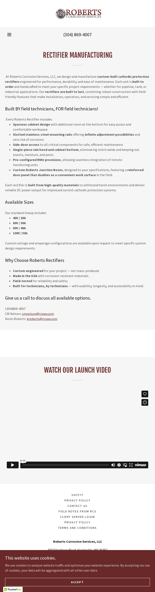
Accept (77, 582)
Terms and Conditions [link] (77, 528)
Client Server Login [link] (77, 517)
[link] (77, 13)
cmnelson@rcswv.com (38, 314)
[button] (9, 34)
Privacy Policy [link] (77, 500)
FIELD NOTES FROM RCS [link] (77, 511)
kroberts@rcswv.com (42, 319)
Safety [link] (77, 495)
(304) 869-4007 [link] (77, 35)
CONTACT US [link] (77, 506)
